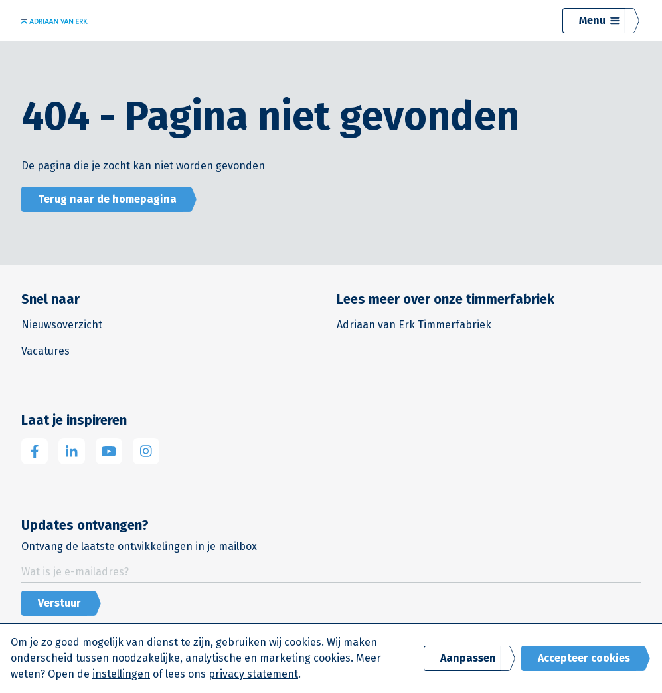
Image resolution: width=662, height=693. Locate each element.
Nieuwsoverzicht (61, 324)
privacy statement (253, 674)
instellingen (121, 674)
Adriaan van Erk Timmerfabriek (414, 324)
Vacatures (45, 351)
